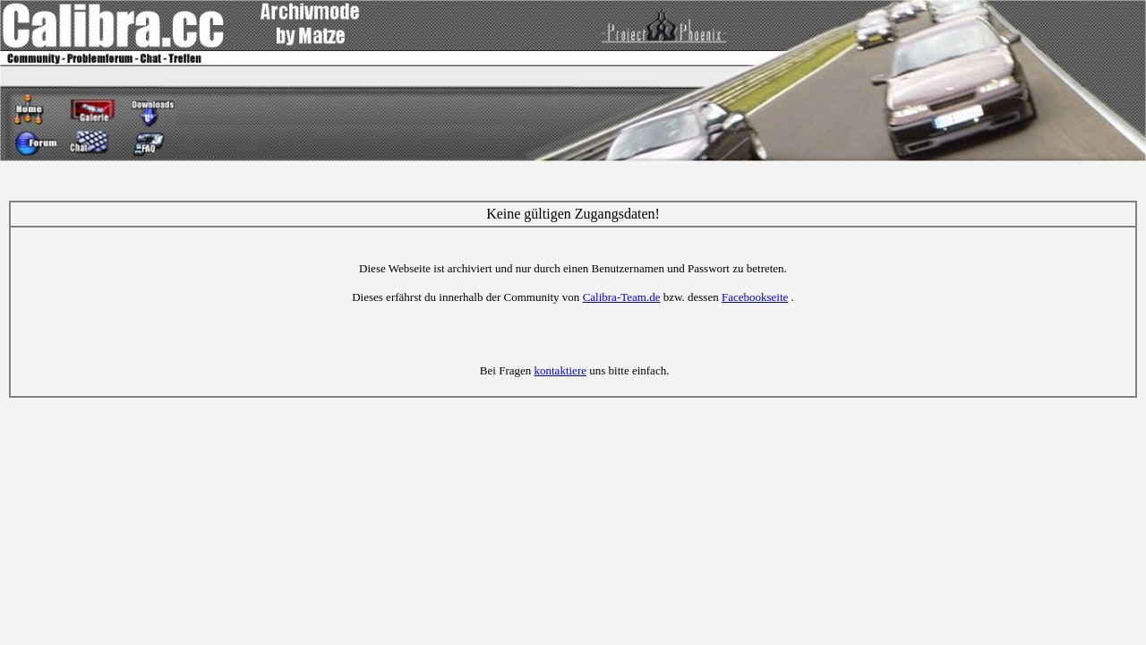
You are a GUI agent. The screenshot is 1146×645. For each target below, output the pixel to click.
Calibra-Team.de (622, 297)
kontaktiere (560, 370)
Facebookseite (755, 297)
